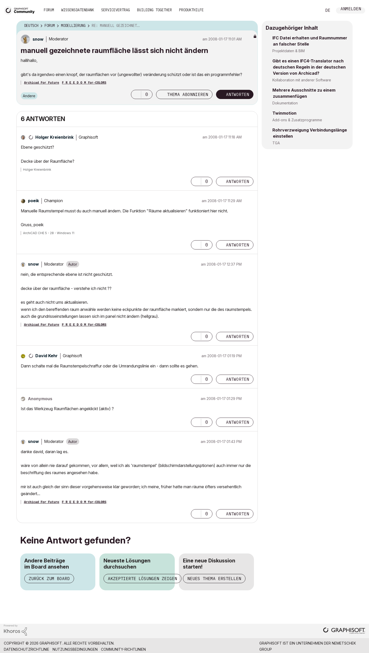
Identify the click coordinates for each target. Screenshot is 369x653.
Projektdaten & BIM (288, 51)
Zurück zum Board (49, 578)
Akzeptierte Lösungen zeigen (142, 578)
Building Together (154, 10)
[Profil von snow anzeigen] (38, 39)
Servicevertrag (115, 10)
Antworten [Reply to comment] (237, 181)
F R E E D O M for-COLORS (84, 83)
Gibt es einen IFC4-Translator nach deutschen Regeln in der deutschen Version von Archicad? (309, 67)
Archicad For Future (41, 83)
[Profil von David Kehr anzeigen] (46, 355)
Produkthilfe (191, 10)
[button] (136, 94)
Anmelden (351, 9)
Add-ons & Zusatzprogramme (297, 120)
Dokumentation (285, 103)
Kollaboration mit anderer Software (301, 80)
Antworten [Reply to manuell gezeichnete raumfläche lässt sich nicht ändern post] (237, 94)
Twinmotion (284, 113)
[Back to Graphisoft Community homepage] (21, 10)
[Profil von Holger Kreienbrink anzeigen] (54, 137)
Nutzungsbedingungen (75, 649)
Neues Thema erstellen (214, 578)
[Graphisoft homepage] (344, 631)
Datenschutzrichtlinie (26, 649)
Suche (312, 10)
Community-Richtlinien (123, 649)
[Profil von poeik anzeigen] (33, 200)
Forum (49, 10)
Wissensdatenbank (77, 10)
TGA (276, 143)
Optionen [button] (250, 26)
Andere (29, 96)
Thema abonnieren (187, 94)
